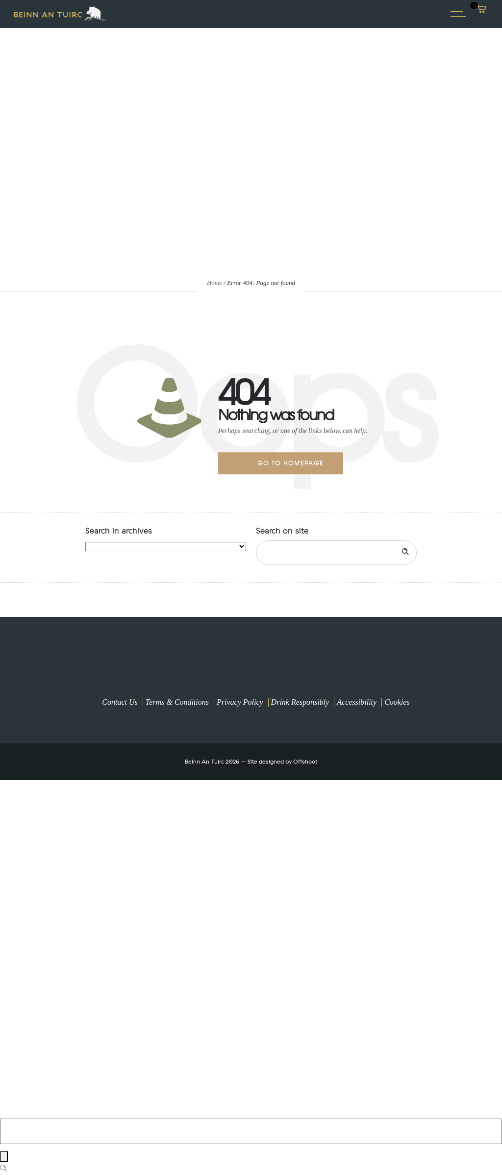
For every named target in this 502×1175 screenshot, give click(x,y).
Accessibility (356, 702)
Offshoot (305, 761)
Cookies (397, 702)
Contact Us (119, 702)
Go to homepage (290, 463)
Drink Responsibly (300, 702)
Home (214, 282)
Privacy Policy (240, 702)
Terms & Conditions (177, 702)
